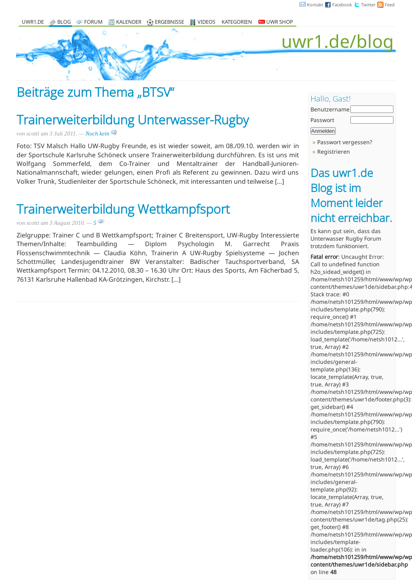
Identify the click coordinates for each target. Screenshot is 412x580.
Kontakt (315, 5)
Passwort (322, 120)
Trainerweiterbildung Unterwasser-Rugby (133, 119)
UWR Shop (275, 22)
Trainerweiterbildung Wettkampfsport (123, 208)
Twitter (368, 5)
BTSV (156, 91)
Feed (390, 5)
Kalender (128, 22)
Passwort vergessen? (344, 142)
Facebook (342, 5)
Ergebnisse (169, 22)
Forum (93, 22)
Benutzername (330, 109)
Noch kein (101, 133)
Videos (206, 22)
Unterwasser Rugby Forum (345, 238)
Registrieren (333, 151)
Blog (64, 22)
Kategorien (237, 22)
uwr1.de (33, 22)
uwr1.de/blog (337, 41)
